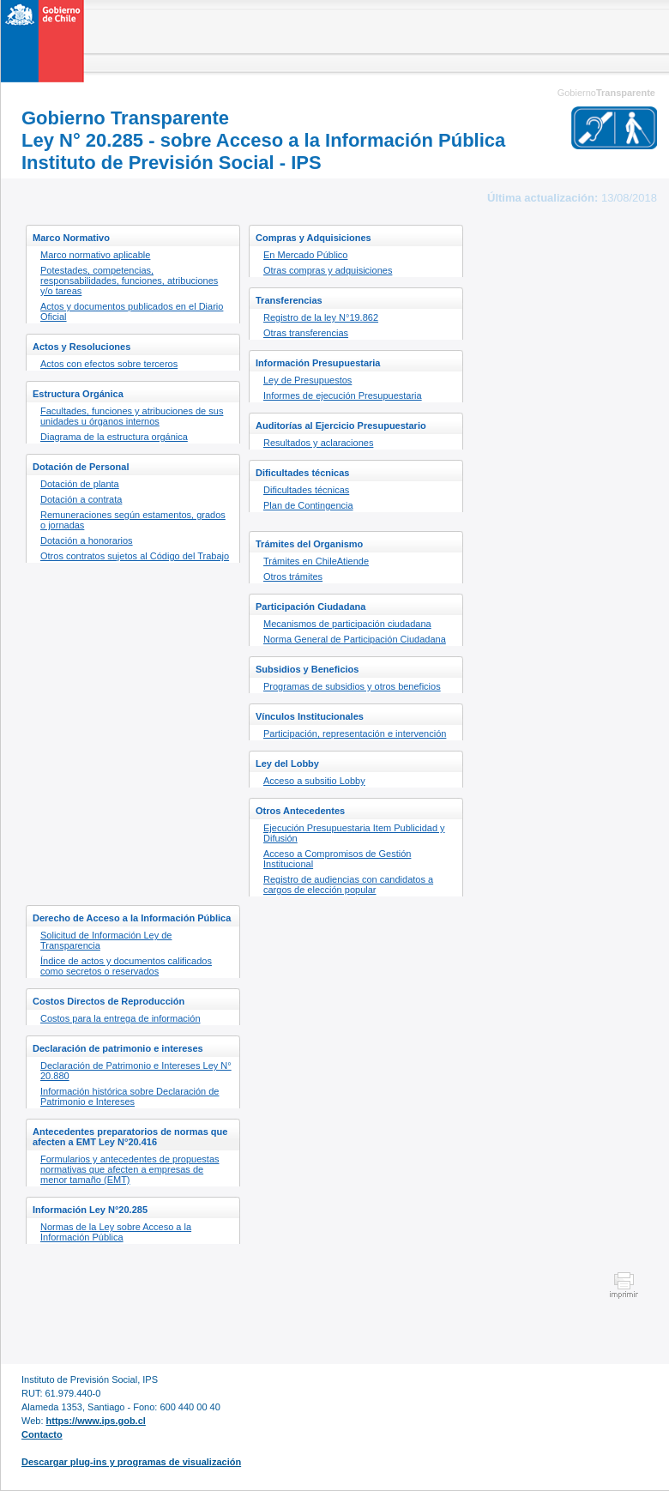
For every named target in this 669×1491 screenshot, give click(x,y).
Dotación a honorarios (86, 540)
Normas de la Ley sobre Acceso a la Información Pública (115, 1232)
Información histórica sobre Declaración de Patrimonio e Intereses (130, 1096)
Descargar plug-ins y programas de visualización (131, 1462)
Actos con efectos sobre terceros (109, 364)
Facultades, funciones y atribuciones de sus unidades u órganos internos (131, 416)
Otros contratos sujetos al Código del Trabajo (134, 556)
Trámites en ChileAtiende (316, 561)
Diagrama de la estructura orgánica (114, 437)
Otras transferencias (305, 333)
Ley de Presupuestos (307, 380)
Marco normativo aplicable (95, 255)
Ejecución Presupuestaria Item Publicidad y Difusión (354, 833)
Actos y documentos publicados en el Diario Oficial (131, 311)
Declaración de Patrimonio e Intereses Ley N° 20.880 (136, 1070)
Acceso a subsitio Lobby (314, 781)
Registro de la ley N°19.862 (320, 317)
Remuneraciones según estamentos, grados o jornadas (133, 520)
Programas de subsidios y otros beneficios (352, 686)
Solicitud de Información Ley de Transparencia (106, 940)
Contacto (42, 1434)
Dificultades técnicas (306, 490)
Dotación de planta (79, 484)
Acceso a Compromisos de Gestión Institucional (337, 858)
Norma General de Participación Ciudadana (354, 639)
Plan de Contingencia (308, 505)
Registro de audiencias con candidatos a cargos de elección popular (348, 884)
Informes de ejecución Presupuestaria (342, 395)
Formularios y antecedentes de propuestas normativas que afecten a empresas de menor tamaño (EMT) (130, 1169)
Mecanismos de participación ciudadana (347, 624)
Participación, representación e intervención (354, 733)
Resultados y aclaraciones (318, 443)
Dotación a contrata (81, 499)
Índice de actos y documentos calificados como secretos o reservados (126, 966)
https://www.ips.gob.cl (96, 1421)
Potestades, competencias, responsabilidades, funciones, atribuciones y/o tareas (129, 280)
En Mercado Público (305, 255)
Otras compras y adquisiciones (327, 270)
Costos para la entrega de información (120, 1018)
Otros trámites (292, 576)
